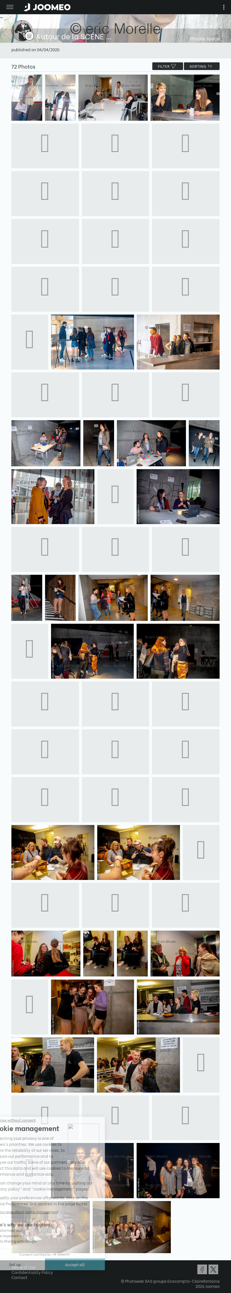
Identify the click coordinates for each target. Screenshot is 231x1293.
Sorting (202, 66)
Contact (19, 1277)
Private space (205, 38)
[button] (15, 1263)
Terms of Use (23, 1267)
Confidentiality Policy (32, 1272)
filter (167, 66)
